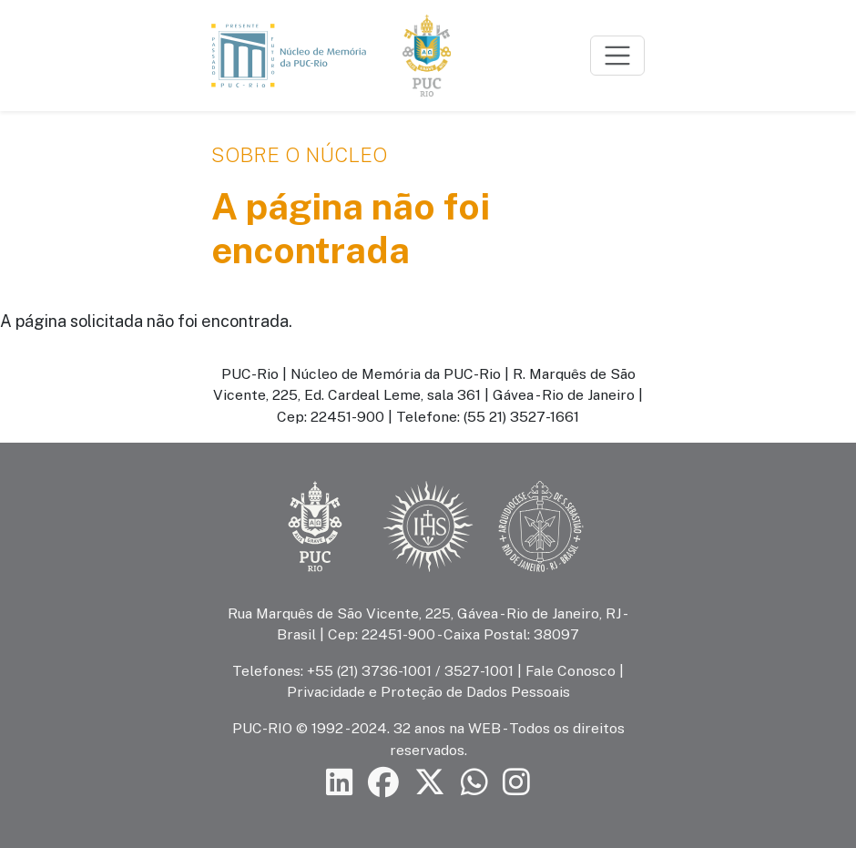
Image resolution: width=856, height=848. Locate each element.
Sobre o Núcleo (299, 155)
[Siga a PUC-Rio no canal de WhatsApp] (474, 783)
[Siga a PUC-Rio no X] (429, 783)
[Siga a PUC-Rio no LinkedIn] (339, 783)
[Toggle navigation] (617, 56)
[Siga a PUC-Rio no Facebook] (383, 783)
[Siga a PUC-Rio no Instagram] (516, 783)
